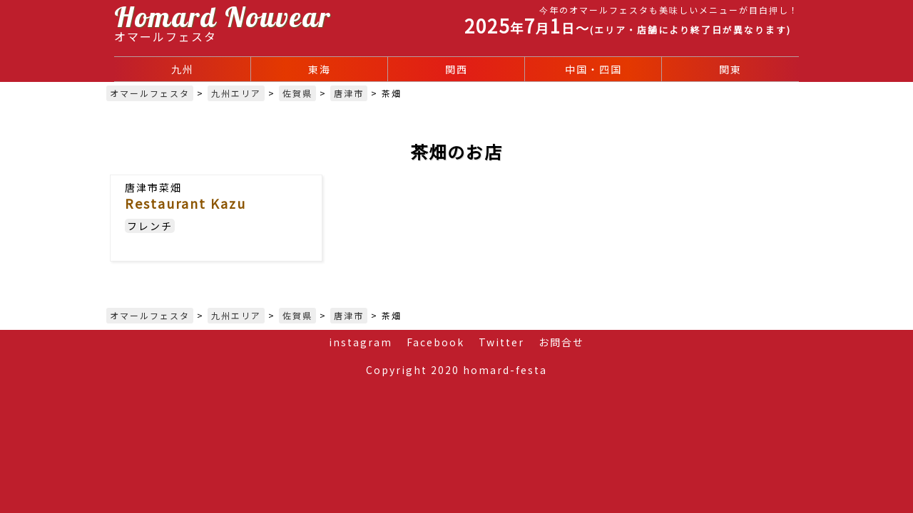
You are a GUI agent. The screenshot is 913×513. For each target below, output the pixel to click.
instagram (360, 342)
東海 (319, 69)
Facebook (435, 342)
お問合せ (561, 342)
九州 (182, 69)
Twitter (501, 342)
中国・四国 (593, 69)
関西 (456, 69)
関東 (730, 69)
